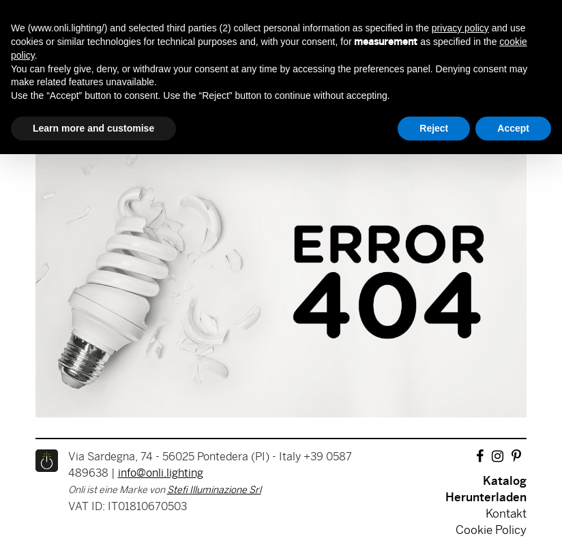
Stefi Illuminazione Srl (214, 490)
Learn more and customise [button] (93, 128)
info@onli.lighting (160, 474)
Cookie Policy (491, 530)
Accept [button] (513, 128)
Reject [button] (433, 128)
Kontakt (506, 514)
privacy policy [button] (460, 28)
